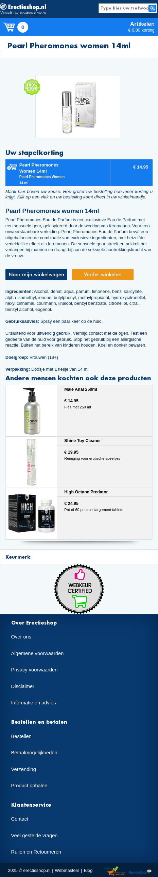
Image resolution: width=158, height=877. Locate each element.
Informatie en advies (33, 702)
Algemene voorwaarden (37, 653)
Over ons (21, 636)
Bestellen (21, 736)
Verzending (23, 769)
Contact (20, 819)
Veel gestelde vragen (34, 835)
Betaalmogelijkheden (34, 752)
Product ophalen (29, 785)
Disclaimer (22, 686)
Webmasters (67, 870)
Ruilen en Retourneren (36, 852)
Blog (88, 870)
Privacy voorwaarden (34, 669)
